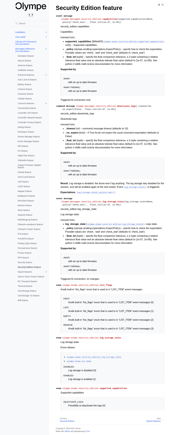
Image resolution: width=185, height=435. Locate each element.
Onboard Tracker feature (29, 229)
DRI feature (23, 146)
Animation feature (26, 56)
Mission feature (25, 205)
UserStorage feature (27, 291)
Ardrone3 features (26, 75)
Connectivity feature (27, 108)
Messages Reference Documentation (25, 50)
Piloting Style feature (27, 243)
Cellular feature (25, 98)
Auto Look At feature (27, 79)
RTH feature (23, 257)
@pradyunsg (79, 431)
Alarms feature (24, 60)
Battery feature (24, 84)
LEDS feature (24, 186)
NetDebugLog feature (28, 219)
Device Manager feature (29, 136)
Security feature (25, 262)
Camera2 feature (25, 94)
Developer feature (26, 132)
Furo (88, 431)
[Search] (31, 23)
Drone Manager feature (28, 141)
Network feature (25, 215)
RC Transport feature (27, 281)
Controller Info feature (28, 113)
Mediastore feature (26, 196)
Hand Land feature (26, 177)
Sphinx (67, 431)
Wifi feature (23, 300)
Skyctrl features (25, 272)
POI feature (23, 234)
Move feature (24, 210)
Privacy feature (25, 253)
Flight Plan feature (26, 155)
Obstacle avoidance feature (30, 224)
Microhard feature (26, 200)
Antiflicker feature (26, 70)
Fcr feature (23, 151)
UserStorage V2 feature (29, 295)
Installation (20, 32)
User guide (20, 37)
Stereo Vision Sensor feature (31, 276)
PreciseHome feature (27, 248)
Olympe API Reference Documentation (25, 42)
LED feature (23, 181)
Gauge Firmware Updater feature (29, 166)
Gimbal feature (24, 172)
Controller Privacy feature (29, 122)
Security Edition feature (29, 267)
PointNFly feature (26, 238)
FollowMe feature (26, 160)
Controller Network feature (30, 117)
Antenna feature (25, 65)
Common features (26, 103)
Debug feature (24, 127)
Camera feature (25, 89)
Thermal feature (25, 286)
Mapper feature (25, 191)
